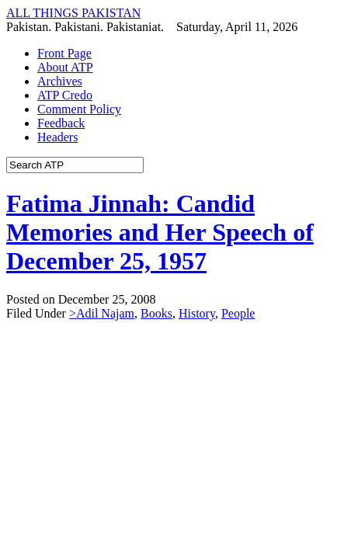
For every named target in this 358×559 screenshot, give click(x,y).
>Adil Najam (101, 313)
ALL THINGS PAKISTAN (73, 12)
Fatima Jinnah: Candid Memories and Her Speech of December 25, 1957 (160, 232)
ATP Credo (64, 95)
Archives (59, 81)
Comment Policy (79, 109)
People (238, 313)
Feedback (61, 123)
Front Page (64, 53)
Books (156, 313)
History (197, 313)
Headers (57, 137)
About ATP (65, 67)
